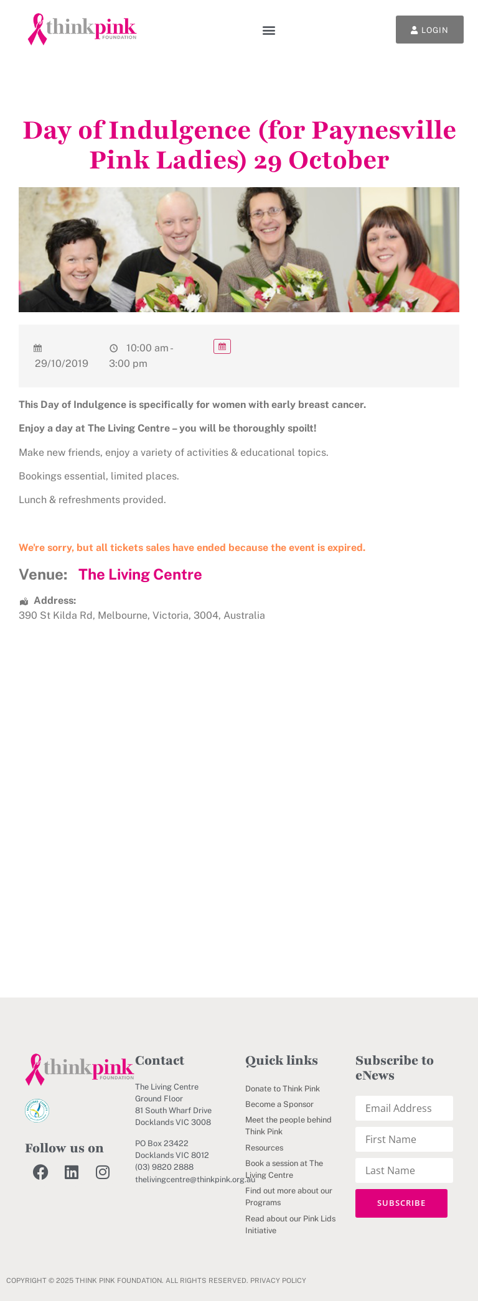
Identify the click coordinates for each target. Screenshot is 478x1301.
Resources (264, 1147)
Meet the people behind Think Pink (288, 1125)
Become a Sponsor (279, 1104)
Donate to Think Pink (282, 1088)
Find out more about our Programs (288, 1196)
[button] (268, 29)
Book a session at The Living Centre (284, 1169)
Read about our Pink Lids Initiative (290, 1224)
